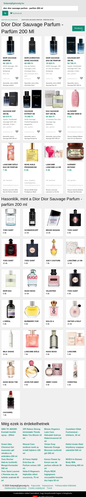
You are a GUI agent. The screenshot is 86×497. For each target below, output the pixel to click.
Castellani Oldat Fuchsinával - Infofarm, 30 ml (73, 432)
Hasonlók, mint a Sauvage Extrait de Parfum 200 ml (30, 138)
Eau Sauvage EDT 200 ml (52, 112)
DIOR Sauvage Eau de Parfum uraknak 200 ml (53, 60)
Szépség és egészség (9, 20)
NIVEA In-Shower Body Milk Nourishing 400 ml (74, 462)
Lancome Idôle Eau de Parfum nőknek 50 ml (10, 167)
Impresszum (47, 486)
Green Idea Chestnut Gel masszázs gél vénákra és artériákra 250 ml (9, 450)
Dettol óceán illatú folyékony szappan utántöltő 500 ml (75, 447)
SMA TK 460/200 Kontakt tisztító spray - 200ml (9, 432)
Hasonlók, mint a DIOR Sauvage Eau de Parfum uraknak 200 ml (53, 85)
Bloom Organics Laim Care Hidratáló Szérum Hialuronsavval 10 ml (53, 435)
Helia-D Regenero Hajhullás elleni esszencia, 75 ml (31, 474)
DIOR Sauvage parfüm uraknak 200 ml (10, 60)
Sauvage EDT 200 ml (73, 59)
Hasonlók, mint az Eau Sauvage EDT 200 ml (53, 137)
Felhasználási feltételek (65, 486)
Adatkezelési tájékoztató (15, 488)
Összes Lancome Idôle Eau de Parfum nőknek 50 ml (10, 192)
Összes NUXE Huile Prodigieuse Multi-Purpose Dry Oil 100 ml (32, 192)
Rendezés (78, 28)
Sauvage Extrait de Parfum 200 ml (31, 113)
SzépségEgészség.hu (14, 3)
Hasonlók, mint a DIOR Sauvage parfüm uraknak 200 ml (10, 85)
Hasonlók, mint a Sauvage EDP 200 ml (10, 137)
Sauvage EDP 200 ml (9, 112)
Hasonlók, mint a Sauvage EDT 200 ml (74, 84)
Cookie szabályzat (36, 488)
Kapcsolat (35, 486)
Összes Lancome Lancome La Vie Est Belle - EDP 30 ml (52, 192)
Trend (49, 488)
